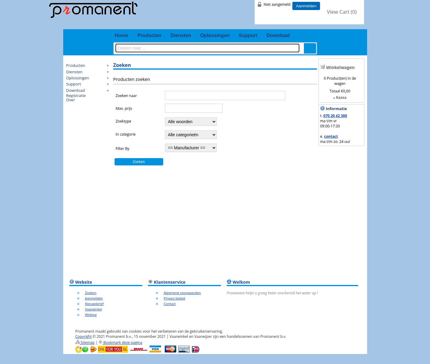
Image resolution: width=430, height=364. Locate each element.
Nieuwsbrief (94, 303)
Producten (149, 35)
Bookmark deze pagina (120, 342)
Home (121, 35)
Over (70, 99)
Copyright (83, 336)
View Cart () (342, 11)
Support (248, 35)
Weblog (91, 314)
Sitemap (85, 342)
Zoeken (91, 292)
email (353, 24)
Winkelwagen (340, 67)
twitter (330, 24)
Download (278, 35)
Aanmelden (306, 6)
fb (318, 24)
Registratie (76, 95)
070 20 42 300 (335, 115)
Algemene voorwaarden (182, 292)
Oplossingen (215, 35)
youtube (341, 24)
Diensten (180, 35)
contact (331, 136)
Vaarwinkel (93, 309)
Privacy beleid (174, 298)
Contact (170, 303)
